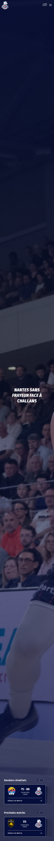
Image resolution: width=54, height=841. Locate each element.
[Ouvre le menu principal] (50, 6)
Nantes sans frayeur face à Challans (27, 395)
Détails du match (25, 801)
